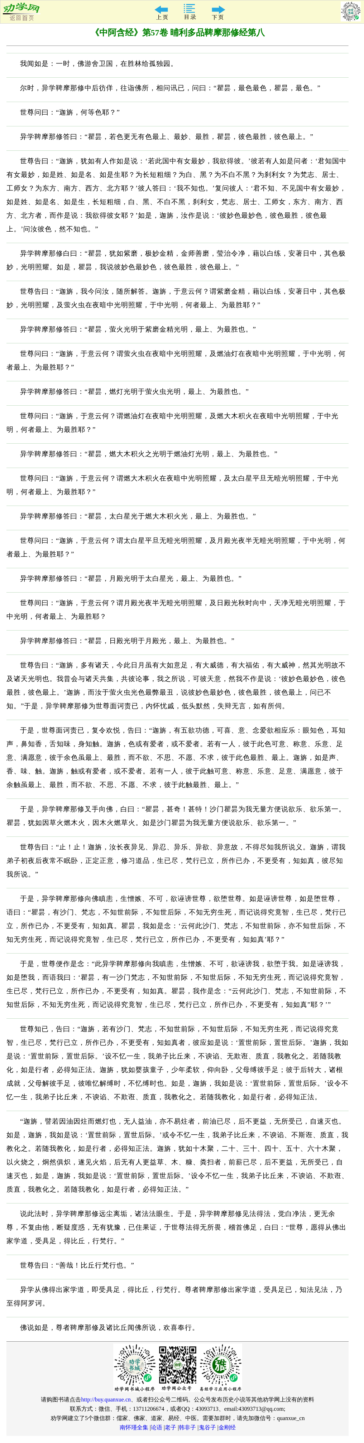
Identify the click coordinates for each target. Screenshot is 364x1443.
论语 (156, 1427)
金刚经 (227, 1427)
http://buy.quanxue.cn (106, 1399)
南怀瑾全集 (134, 1427)
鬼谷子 (207, 1427)
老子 (170, 1427)
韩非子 (187, 1427)
